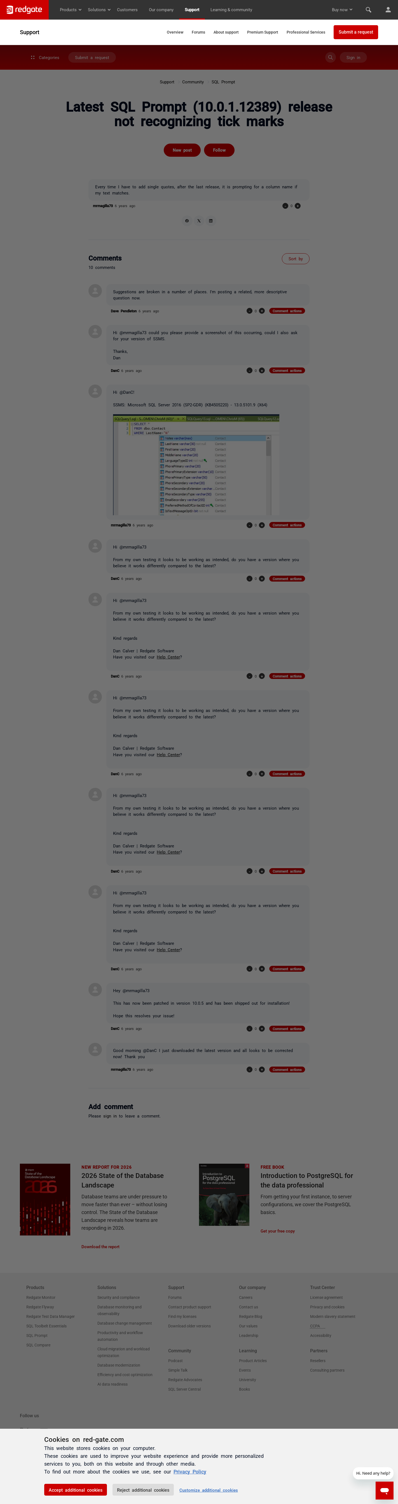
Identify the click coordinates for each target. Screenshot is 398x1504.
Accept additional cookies (75, 1489)
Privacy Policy (190, 1471)
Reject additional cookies (143, 1489)
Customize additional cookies (208, 1490)
